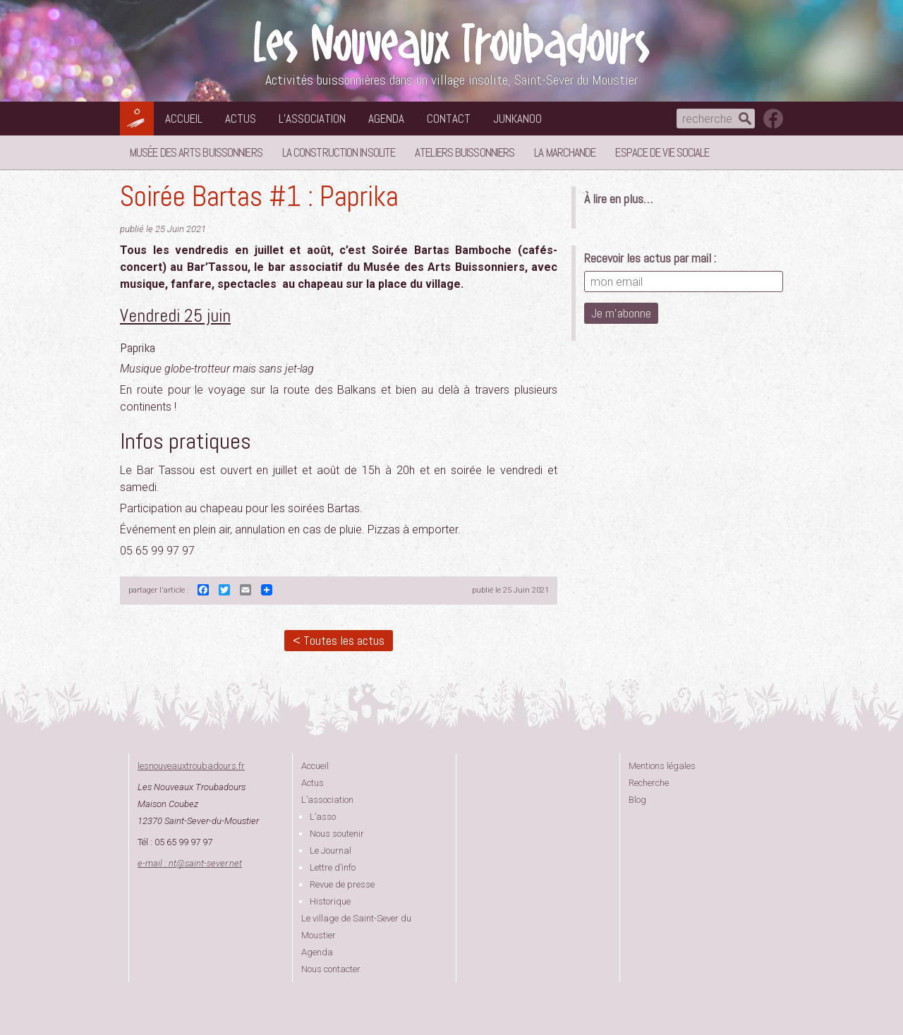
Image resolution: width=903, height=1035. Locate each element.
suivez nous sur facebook (773, 118)
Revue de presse (342, 884)
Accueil (183, 118)
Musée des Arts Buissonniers (196, 152)
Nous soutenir (337, 833)
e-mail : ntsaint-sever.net (190, 863)
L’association (312, 118)
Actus (240, 118)
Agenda (386, 118)
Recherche (649, 782)
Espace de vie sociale (662, 152)
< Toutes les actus (338, 640)
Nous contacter (330, 969)
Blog (637, 799)
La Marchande (564, 152)
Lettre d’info (333, 867)
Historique (330, 901)
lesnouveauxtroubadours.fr (191, 766)
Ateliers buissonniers (464, 152)
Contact (449, 118)
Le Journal (330, 850)
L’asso (323, 816)
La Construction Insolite (338, 152)
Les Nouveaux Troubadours (451, 43)
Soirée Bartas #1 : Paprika (259, 196)
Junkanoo (517, 118)
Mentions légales (662, 766)
